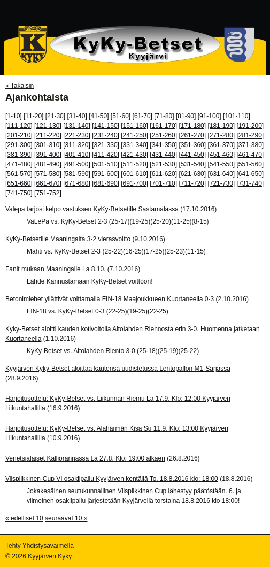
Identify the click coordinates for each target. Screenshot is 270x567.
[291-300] (19, 145)
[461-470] (250, 154)
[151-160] (134, 125)
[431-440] (163, 154)
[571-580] (47, 174)
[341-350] (163, 145)
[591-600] (105, 174)
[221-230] (76, 135)
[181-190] (221, 125)
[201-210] (19, 135)
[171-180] (192, 125)
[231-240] (105, 135)
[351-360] (192, 145)
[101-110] (236, 116)
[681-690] (105, 183)
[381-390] (19, 154)
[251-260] (163, 135)
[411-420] (105, 154)
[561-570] (19, 174)
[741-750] (19, 193)
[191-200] (250, 125)
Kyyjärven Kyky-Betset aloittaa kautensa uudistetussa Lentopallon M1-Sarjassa (117, 368)
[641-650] (250, 174)
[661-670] (47, 183)
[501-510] (105, 164)
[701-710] (163, 183)
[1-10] (13, 116)
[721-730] (221, 183)
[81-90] (186, 116)
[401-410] (76, 154)
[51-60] (120, 116)
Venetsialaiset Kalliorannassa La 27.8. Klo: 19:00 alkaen (85, 458)
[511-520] (134, 164)
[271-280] (221, 135)
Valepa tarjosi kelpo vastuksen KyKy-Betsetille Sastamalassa (92, 209)
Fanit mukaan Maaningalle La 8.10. (55, 269)
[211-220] (47, 135)
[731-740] (250, 183)
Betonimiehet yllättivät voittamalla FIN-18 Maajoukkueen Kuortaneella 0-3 (109, 299)
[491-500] (76, 164)
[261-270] (192, 135)
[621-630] (192, 174)
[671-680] (76, 183)
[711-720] (192, 183)
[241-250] (134, 135)
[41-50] (99, 116)
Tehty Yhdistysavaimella (39, 545)
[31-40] (77, 116)
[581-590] (76, 174)
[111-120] (19, 125)
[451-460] (221, 154)
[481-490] (47, 164)
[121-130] (47, 125)
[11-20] (33, 116)
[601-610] (134, 174)
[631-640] (221, 174)
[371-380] (250, 145)
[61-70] (142, 116)
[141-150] (105, 125)
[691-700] (134, 183)
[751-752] (47, 193)
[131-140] (76, 125)
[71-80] (164, 116)
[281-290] (250, 135)
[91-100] (209, 116)
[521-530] (163, 164)
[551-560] (250, 164)
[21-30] (55, 116)
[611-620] (163, 174)
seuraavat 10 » (66, 518)
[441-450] (192, 154)
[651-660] (19, 183)
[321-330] (105, 145)
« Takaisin (19, 85)
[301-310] (47, 145)
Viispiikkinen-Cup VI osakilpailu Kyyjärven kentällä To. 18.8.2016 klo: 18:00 (111, 478)
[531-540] (192, 164)
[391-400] (47, 154)
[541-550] (221, 164)
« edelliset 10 (24, 518)
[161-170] (163, 125)
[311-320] (76, 145)
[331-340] (134, 145)
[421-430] (134, 154)
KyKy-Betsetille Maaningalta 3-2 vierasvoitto (67, 239)
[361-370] (221, 145)
